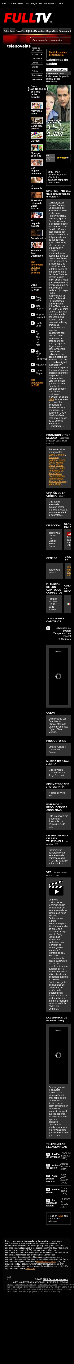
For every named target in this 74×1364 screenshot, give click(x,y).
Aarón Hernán (56, 478)
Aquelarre (39, 364)
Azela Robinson (57, 476)
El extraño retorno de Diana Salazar (37, 201)
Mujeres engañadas (39, 316)
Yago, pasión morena (52, 1179)
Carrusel (37, 137)
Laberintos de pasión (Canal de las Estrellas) (57, 79)
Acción (35, 54)
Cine (43, 31)
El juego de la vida (37, 150)
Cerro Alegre (39, 372)
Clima (60, 3)
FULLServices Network (55, 1279)
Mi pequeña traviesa (37, 219)
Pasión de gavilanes (53, 1155)
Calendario (51, 3)
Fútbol (42, 3)
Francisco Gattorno (54, 458)
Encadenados (37, 234)
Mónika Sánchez (56, 466)
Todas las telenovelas (37, 49)
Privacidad (51, 1282)
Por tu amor (39, 324)
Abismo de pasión (53, 1166)
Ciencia (61, 31)
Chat (27, 3)
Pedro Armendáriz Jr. (57, 469)
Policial (35, 71)
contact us (30, 1268)
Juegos (34, 3)
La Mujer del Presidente (39, 355)
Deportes (49, 31)
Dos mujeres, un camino (37, 167)
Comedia (36, 58)
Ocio (55, 31)
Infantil (68, 31)
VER (56, 873)
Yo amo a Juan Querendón (37, 249)
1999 (51, 399)
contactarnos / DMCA (46, 1261)
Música (37, 31)
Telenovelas (17, 3)
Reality (25, 31)
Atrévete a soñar (37, 108)
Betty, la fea (39, 298)
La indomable (37, 183)
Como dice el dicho (37, 123)
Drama (35, 63)
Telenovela (36, 79)
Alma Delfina (55, 473)
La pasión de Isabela (51, 1203)
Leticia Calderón (57, 454)
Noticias (31, 31)
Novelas (19, 31)
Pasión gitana (52, 1191)
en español (62, 632)
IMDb (60, 1216)
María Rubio (55, 484)
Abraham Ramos (57, 481)
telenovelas (19, 46)
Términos (63, 1282)
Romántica (36, 75)
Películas (6, 31)
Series (12, 31)
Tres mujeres (39, 307)
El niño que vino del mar (38, 338)
